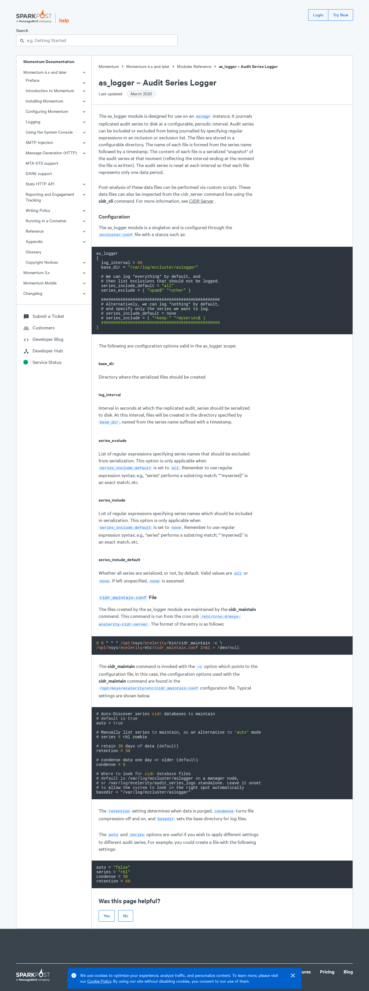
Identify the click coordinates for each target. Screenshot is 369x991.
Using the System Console (49, 132)
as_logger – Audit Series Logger (248, 66)
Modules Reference (194, 66)
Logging (33, 121)
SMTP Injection (39, 142)
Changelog (32, 293)
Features (302, 963)
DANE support (39, 173)
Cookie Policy (99, 981)
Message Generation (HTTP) (51, 152)
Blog (348, 963)
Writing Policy (38, 210)
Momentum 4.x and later (45, 72)
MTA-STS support (42, 163)
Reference (35, 231)
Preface (32, 80)
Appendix (34, 241)
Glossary (33, 252)
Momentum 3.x (36, 272)
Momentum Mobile (40, 283)
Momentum (109, 66)
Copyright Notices (42, 262)
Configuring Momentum (47, 111)
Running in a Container (46, 220)
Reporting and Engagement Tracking (50, 197)
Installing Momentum (44, 101)
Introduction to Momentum (50, 90)
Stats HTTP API (40, 184)
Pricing (327, 963)
